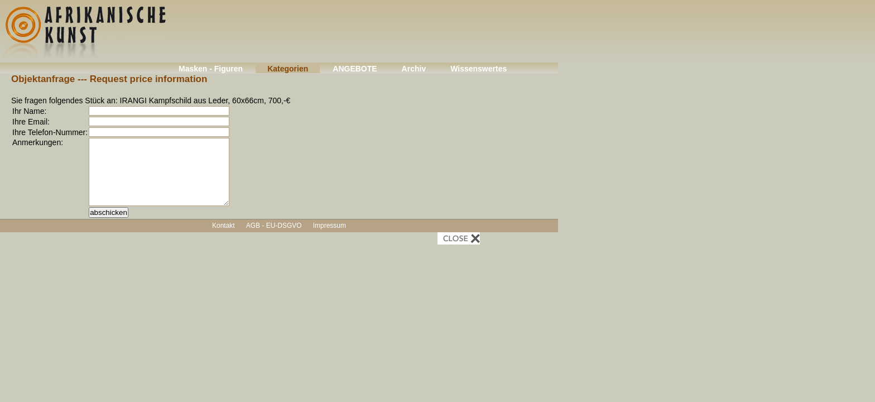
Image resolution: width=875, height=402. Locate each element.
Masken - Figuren (211, 68)
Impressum (329, 225)
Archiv (414, 68)
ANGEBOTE (355, 68)
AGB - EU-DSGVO (274, 225)
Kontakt (223, 225)
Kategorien (287, 68)
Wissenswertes (478, 68)
